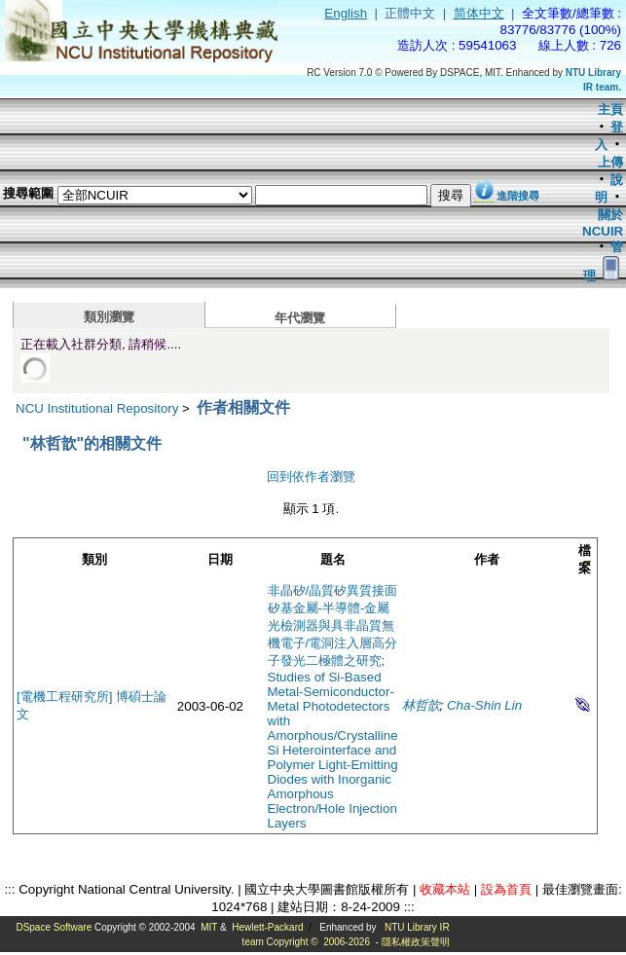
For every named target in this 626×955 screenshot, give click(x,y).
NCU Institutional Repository (97, 408)
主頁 (610, 109)
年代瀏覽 (300, 318)
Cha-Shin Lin (484, 705)
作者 (486, 559)
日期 (220, 559)
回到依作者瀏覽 (311, 476)
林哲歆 (421, 705)
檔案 (584, 559)
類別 (94, 559)
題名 (333, 559)
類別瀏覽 (109, 317)
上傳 (610, 162)
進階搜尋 (518, 196)
